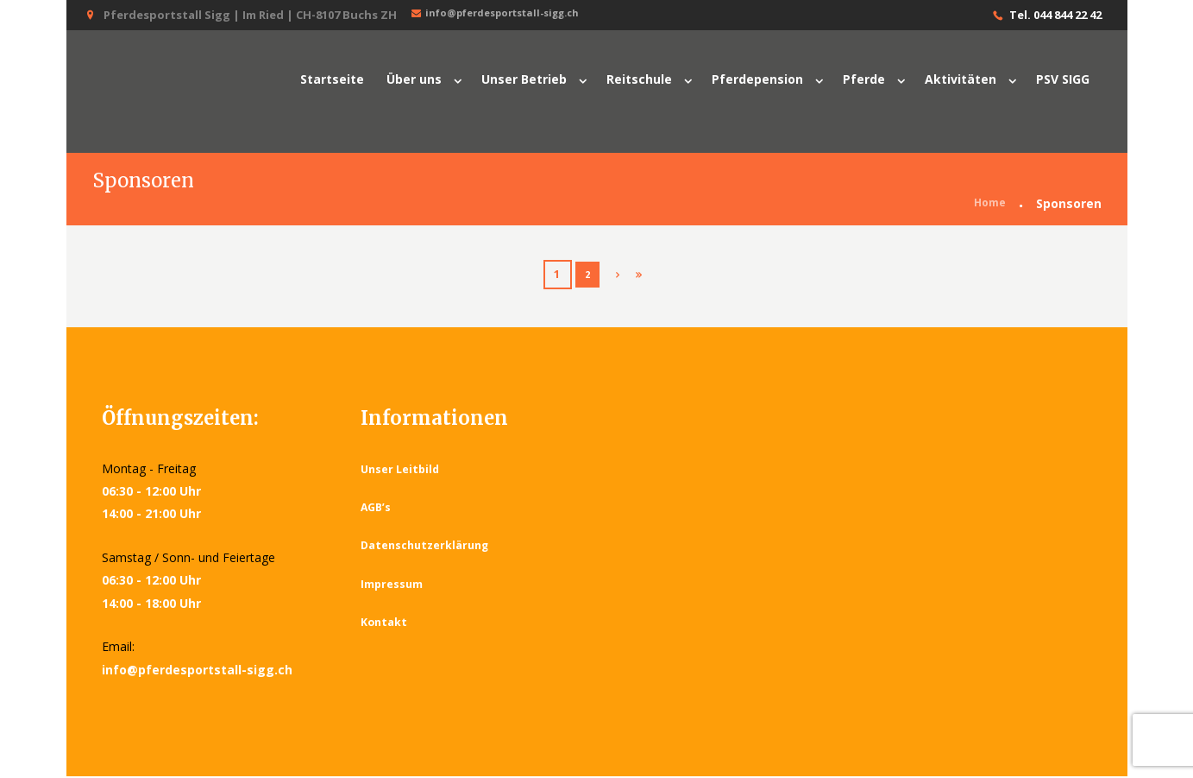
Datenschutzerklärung (427, 547)
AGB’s (377, 509)
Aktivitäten (960, 79)
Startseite (332, 79)
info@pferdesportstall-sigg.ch (508, 14)
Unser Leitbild (402, 470)
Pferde (864, 79)
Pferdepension (757, 79)
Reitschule (639, 79)
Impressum (392, 585)
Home (988, 206)
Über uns (414, 79)
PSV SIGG (1062, 79)
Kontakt (385, 624)
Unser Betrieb (524, 79)
